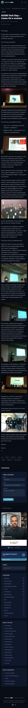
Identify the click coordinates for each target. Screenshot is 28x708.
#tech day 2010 (17, 459)
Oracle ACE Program (9, 681)
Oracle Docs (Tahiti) (8, 673)
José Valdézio (7, 644)
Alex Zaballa (7, 625)
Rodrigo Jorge (7, 655)
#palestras (9, 459)
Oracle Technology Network (11, 675)
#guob (3, 459)
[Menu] (25, 2)
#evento (19, 457)
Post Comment (8, 499)
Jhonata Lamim (7, 641)
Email (4, 482)
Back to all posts (6, 508)
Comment (5, 488)
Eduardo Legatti (8, 633)
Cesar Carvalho (7, 628)
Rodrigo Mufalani (8, 657)
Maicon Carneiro (8, 647)
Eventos (8, 8)
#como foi (13, 457)
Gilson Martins (7, 639)
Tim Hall (6, 663)
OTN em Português (8, 683)
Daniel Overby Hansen (9, 631)
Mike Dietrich (7, 652)
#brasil (7, 457)
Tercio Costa (7, 660)
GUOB (5, 678)
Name (4, 477)
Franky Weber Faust (9, 636)
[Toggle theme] (22, 2)
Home (2, 8)
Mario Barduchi (8, 649)
